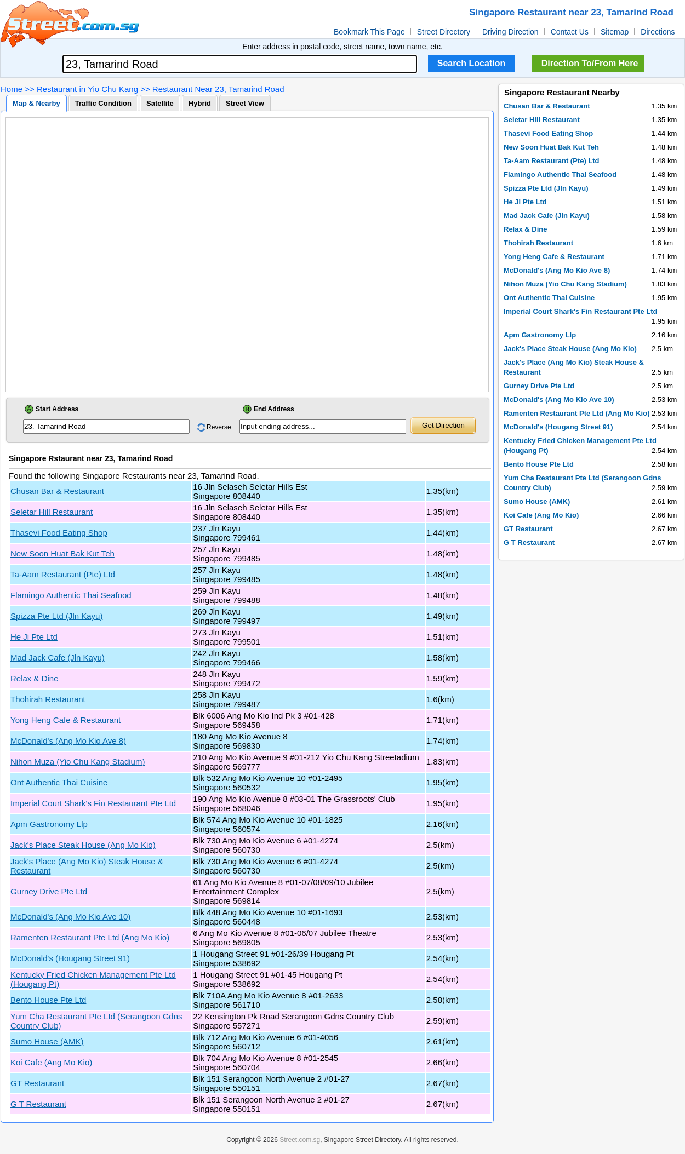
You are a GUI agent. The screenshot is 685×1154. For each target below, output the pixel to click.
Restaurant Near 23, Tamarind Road (218, 89)
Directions (658, 31)
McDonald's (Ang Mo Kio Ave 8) (68, 740)
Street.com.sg (299, 1140)
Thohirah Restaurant (47, 699)
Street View (245, 103)
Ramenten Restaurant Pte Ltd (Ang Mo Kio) (89, 937)
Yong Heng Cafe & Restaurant (65, 720)
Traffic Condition (103, 103)
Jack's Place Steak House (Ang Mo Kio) (83, 844)
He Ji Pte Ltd (34, 636)
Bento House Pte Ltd (48, 999)
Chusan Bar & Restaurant (57, 491)
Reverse (219, 427)
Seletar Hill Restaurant (51, 511)
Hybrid (200, 103)
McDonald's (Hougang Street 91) (70, 958)
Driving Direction (510, 31)
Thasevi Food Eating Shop (58, 532)
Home (11, 89)
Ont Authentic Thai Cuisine (58, 782)
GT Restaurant (37, 1083)
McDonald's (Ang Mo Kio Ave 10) (70, 916)
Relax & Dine (34, 678)
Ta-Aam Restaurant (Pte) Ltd (62, 574)
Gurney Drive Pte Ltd (48, 891)
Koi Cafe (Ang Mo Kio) (51, 1062)
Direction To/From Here (589, 63)
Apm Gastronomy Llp (49, 824)
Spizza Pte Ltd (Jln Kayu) (56, 616)
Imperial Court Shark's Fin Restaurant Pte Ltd (93, 803)
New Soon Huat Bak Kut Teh (62, 553)
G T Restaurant (38, 1104)
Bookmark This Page (369, 31)
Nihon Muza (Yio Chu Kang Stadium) (77, 761)
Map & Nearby (36, 103)
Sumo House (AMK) (46, 1041)
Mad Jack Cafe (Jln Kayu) (57, 657)
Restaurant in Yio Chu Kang (87, 89)
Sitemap (615, 31)
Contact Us (570, 31)
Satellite (160, 103)
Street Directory (443, 31)
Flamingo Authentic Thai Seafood (71, 595)
